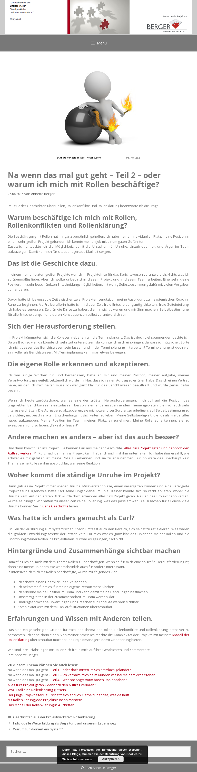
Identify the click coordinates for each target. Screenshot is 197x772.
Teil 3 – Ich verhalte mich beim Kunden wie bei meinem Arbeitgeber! (103, 675)
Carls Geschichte (55, 506)
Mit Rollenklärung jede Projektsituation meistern (45, 699)
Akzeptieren (111, 759)
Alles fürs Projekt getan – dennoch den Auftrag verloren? (52, 685)
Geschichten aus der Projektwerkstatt (42, 717)
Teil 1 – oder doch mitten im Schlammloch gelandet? (91, 669)
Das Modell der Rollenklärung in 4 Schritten (41, 705)
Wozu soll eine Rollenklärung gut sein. (37, 689)
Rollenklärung (84, 717)
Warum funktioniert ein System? (38, 729)
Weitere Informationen (77, 759)
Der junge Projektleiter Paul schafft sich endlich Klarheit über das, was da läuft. (69, 695)
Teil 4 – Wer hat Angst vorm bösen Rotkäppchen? (89, 679)
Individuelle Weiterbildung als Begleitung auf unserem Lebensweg (64, 723)
